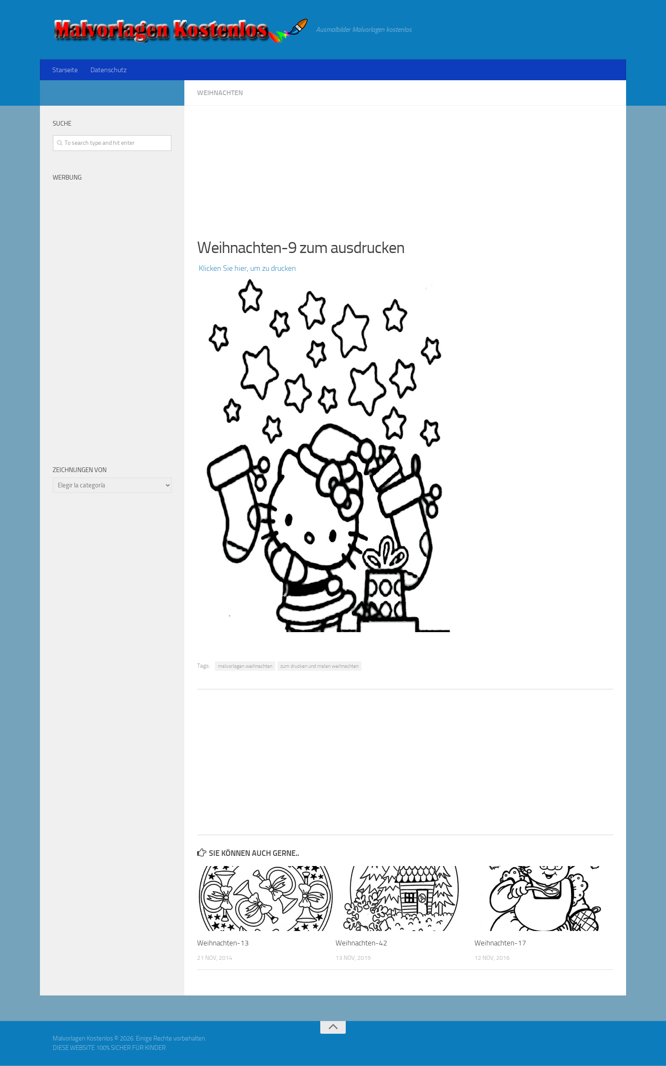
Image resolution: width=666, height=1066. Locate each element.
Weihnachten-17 (500, 943)
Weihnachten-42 (361, 943)
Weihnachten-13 (223, 943)
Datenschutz (108, 70)
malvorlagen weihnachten (245, 666)
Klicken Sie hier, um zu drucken (246, 268)
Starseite (65, 70)
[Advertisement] (405, 165)
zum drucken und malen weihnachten (319, 666)
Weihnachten (220, 93)
